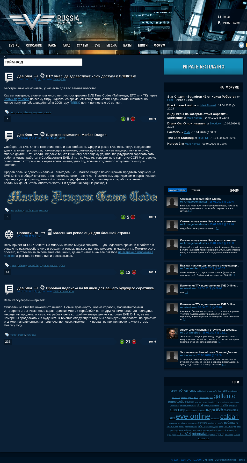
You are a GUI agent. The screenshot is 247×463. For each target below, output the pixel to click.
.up (39, 79)
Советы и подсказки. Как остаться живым (208, 221)
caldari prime (202, 391)
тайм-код (27, 112)
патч (172, 418)
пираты (179, 430)
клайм (220, 423)
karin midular (191, 410)
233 (8, 341)
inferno (202, 426)
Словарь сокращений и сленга (200, 198)
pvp (196, 402)
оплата (47, 112)
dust (200, 405)
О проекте (208, 460)
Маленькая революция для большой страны (91, 233)
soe (207, 438)
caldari (229, 416)
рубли (62, 265)
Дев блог (24, 76)
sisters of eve (172, 427)
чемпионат (174, 406)
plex (13, 112)
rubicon (174, 390)
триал (14, 265)
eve (219, 409)
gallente (224, 396)
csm (225, 390)
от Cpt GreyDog (190, 332)
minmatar (200, 434)
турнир (220, 434)
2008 (194, 430)
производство (212, 427)
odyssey (189, 402)
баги (220, 391)
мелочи (184, 397)
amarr (174, 410)
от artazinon (188, 288)
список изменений (188, 406)
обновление (187, 390)
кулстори (43, 210)
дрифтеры (232, 391)
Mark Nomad (208, 105)
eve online (193, 416)
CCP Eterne (59, 138)
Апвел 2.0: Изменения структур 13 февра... (208, 329)
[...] (190, 211)
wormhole (215, 418)
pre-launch (212, 423)
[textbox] (43, 62)
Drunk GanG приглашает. (186, 123)
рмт (12, 210)
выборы (225, 402)
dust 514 (183, 434)
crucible (21, 335)
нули (219, 402)
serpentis (201, 410)
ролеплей (222, 430)
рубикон (187, 430)
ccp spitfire (33, 265)
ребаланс (231, 422)
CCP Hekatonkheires (63, 291)
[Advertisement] (203, 168)
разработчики (191, 427)
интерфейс (176, 401)
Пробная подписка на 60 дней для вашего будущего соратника (100, 288)
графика (193, 397)
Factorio (173, 132)
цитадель (171, 434)
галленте (203, 402)
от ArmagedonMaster (193, 201)
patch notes (204, 397)
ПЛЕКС (75, 102)
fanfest (199, 430)
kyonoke (212, 434)
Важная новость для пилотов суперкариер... (209, 265)
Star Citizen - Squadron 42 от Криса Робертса (201, 96)
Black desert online (181, 105)
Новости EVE (28, 233)
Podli (170, 99)
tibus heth (212, 402)
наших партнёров (16, 99)
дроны (181, 427)
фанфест (233, 406)
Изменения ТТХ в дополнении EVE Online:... (209, 285)
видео (210, 410)
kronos (229, 430)
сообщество (32, 210)
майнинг (213, 430)
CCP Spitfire (59, 79)
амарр (206, 430)
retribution (176, 397)
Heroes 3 (174, 143)
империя (229, 434)
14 (7, 272)
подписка (38, 112)
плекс (19, 112)
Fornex (241, 460)
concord (202, 423)
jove (235, 430)
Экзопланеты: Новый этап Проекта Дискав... (209, 352)
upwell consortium (211, 406)
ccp (182, 410)
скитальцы (230, 426)
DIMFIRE (203, 137)
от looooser (187, 355)
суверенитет (174, 423)
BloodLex (215, 123)
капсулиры (234, 402)
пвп (211, 397)
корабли (201, 438)
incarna (237, 434)
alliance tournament (189, 423)
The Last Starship (180, 138)
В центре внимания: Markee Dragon (76, 135)
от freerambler (189, 268)
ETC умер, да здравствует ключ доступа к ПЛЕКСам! (91, 76)
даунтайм (213, 391)
